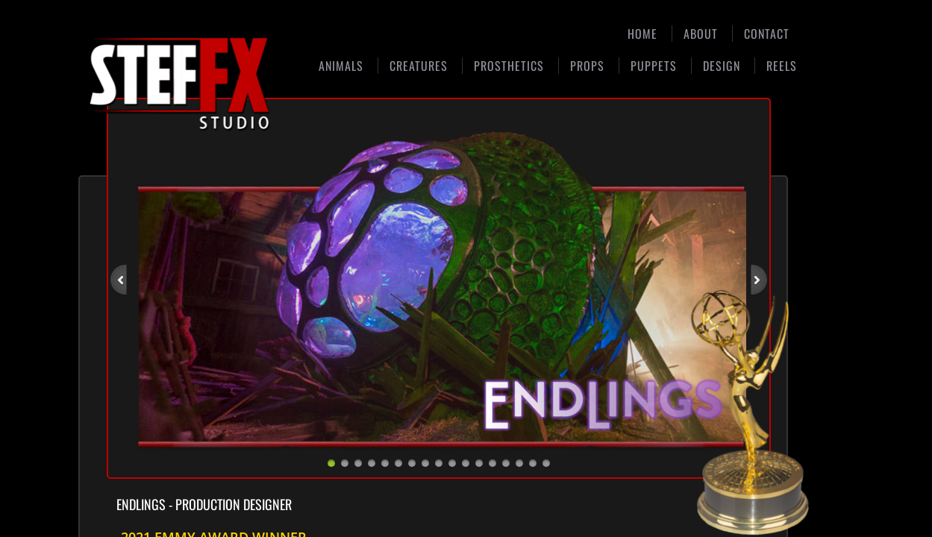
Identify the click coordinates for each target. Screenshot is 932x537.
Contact (766, 33)
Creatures (419, 65)
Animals (341, 65)
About (701, 33)
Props (587, 65)
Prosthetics (509, 65)
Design (721, 65)
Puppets (654, 65)
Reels (781, 65)
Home (642, 33)
